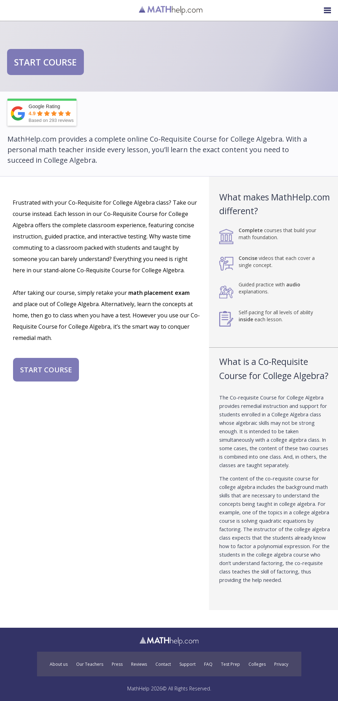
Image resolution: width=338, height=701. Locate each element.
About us (59, 664)
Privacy (281, 664)
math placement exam (159, 293)
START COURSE (45, 62)
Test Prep (230, 664)
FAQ (208, 664)
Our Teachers (89, 664)
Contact (163, 664)
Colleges (257, 664)
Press (117, 664)
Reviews (139, 664)
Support (187, 664)
